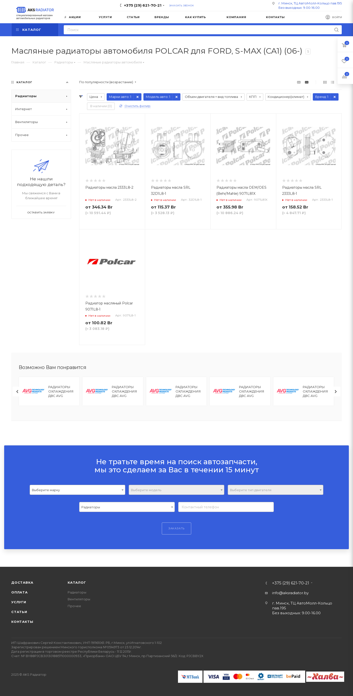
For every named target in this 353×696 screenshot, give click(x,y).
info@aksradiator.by (290, 593)
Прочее (74, 606)
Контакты (22, 622)
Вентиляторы (79, 599)
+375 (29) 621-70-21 (143, 5)
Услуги (18, 602)
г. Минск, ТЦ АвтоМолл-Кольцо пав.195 (310, 3)
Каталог (77, 582)
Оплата (19, 592)
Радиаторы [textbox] (90, 507)
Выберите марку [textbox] (46, 490)
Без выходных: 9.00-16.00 (299, 8)
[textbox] (176, 490)
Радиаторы (77, 592)
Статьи (19, 612)
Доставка (22, 582)
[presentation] (17, 391)
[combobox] (77, 490)
